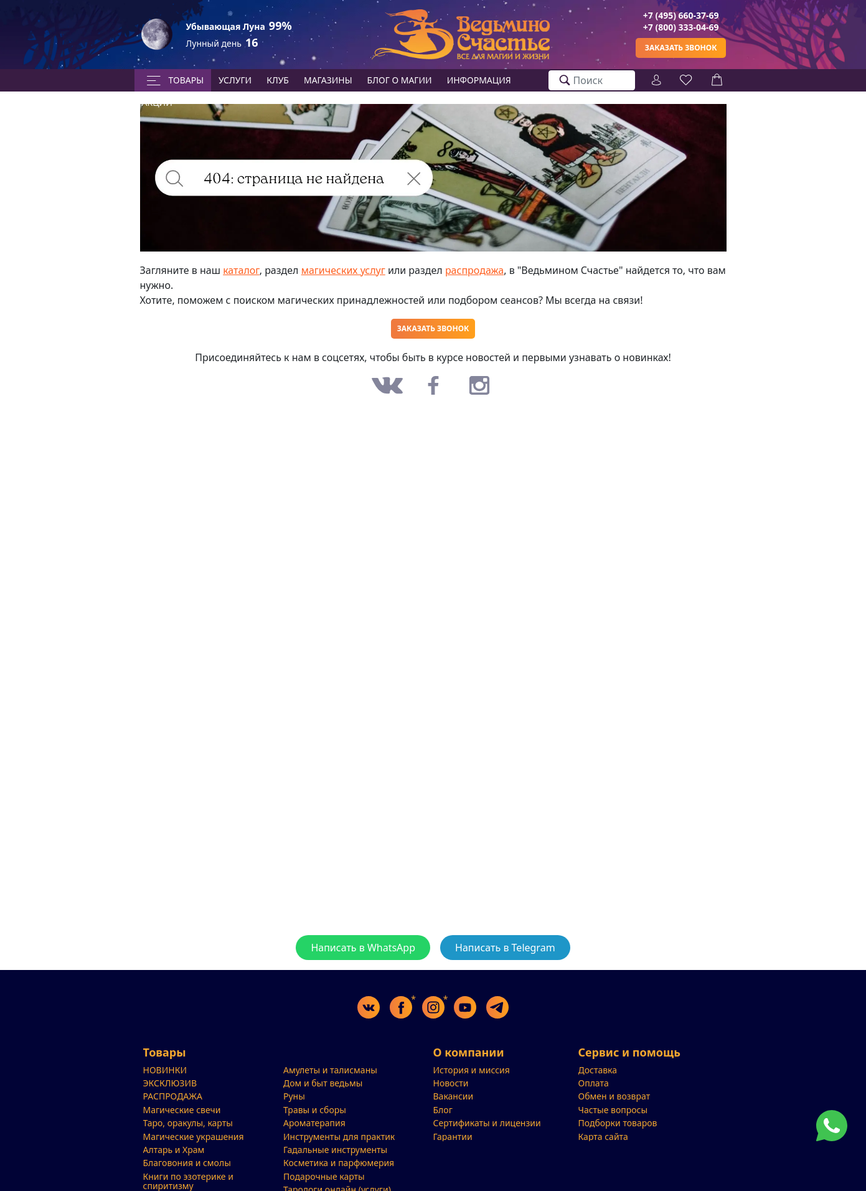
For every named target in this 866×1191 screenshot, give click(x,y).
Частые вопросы (613, 1110)
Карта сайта (603, 1136)
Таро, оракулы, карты (188, 1123)
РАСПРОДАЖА (172, 1096)
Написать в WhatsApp (363, 947)
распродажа (474, 270)
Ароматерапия (314, 1123)
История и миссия (471, 1070)
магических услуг (343, 270)
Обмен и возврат (614, 1096)
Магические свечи (182, 1110)
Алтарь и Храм (174, 1150)
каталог (241, 270)
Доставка (598, 1070)
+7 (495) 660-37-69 (681, 15)
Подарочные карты (324, 1176)
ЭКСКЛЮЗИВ (170, 1083)
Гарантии (453, 1136)
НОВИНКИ (165, 1070)
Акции (157, 102)
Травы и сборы (314, 1110)
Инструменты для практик (339, 1136)
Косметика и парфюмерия (338, 1163)
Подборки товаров (617, 1123)
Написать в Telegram (505, 947)
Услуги (235, 80)
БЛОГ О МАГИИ (399, 80)
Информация (479, 80)
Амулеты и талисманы (330, 1070)
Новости (451, 1083)
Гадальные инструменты (335, 1150)
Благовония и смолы (187, 1163)
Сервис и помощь (629, 1053)
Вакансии (453, 1096)
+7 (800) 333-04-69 (681, 27)
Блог (443, 1110)
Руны (294, 1096)
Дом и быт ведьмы (322, 1083)
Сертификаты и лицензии (487, 1123)
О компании (468, 1053)
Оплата (593, 1083)
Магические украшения (193, 1136)
